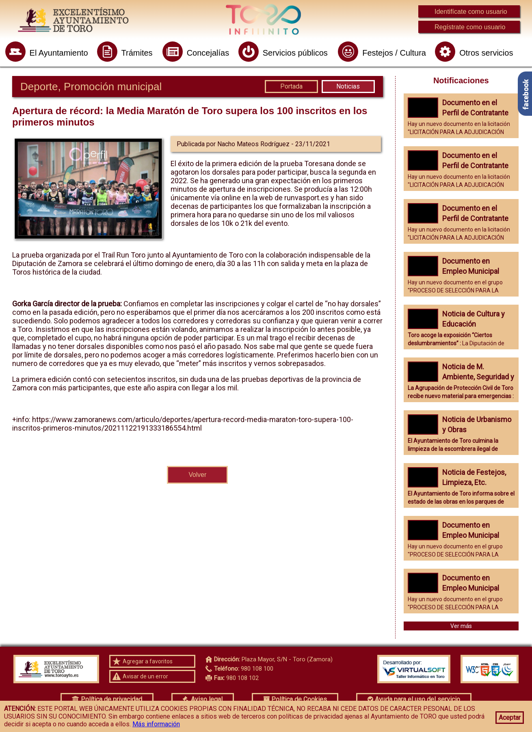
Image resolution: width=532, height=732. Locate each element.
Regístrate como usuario (470, 27)
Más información (156, 724)
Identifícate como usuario (471, 11)
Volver (197, 474)
